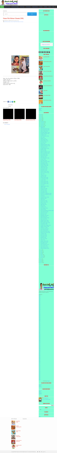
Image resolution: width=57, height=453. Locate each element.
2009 (39, 362)
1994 (39, 346)
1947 (39, 297)
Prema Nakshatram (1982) (45, 157)
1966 (39, 317)
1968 (39, 319)
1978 (39, 329)
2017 (41, 262)
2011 (39, 364)
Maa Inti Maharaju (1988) (45, 136)
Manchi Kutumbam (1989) (45, 217)
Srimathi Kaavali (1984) (44, 181)
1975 (39, 326)
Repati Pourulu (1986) (44, 201)
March (42, 254)
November (42, 122)
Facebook (40, 108)
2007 (39, 360)
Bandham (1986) (43, 149)
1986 (39, 338)
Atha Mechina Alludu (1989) (45, 231)
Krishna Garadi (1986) (44, 155)
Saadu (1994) (43, 199)
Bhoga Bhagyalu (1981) (44, 164)
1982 (39, 333)
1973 (39, 324)
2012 (39, 365)
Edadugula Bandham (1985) (45, 144)
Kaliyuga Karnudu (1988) (44, 220)
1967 (39, 318)
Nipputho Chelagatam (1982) (45, 151)
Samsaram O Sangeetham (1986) (46, 193)
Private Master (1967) (44, 245)
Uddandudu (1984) (44, 156)
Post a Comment (7, 124)
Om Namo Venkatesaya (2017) (47, 61)
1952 (39, 302)
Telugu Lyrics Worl (45, 44)
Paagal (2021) (43, 127)
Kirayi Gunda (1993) (44, 219)
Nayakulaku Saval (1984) (45, 215)
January (42, 257)
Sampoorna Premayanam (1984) (46, 194)
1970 (39, 321)
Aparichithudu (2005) (46, 56)
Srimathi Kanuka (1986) (44, 177)
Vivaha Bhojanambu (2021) (45, 128)
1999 (39, 351)
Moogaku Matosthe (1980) (45, 133)
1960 (39, 311)
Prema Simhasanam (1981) (45, 153)
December (42, 121)
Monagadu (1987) (43, 134)
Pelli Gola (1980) (43, 209)
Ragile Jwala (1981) (44, 204)
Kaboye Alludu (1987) (44, 139)
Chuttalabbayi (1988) (44, 162)
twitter (40, 391)
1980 (39, 331)
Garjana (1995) (43, 143)
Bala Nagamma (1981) (44, 242)
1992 (39, 344)
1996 (39, 348)
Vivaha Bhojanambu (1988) (45, 129)
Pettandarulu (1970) (44, 243)
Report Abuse (41, 104)
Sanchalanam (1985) (44, 192)
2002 (39, 354)
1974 (39, 325)
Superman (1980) (43, 176)
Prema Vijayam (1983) (44, 208)
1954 (39, 304)
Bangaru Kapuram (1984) (45, 221)
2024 (41, 116)
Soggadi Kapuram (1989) (45, 186)
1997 (39, 349)
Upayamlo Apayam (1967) (45, 248)
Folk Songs (22, 6)
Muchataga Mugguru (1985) (45, 132)
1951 (39, 301)
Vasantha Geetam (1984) (45, 171)
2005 (39, 357)
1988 (39, 340)
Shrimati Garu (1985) (44, 188)
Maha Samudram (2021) (44, 247)
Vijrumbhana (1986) (44, 170)
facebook (40, 390)
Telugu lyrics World (19, 451)
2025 (41, 115)
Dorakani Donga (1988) (44, 165)
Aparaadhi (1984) (43, 237)
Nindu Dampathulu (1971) (45, 244)
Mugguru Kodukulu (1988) (45, 226)
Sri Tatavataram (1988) (44, 178)
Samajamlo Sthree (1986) (45, 197)
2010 (39, 363)
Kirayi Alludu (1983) (44, 160)
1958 (39, 308)
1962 (39, 313)
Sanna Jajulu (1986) (44, 190)
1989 (39, 341)
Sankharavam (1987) (44, 212)
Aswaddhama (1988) (44, 223)
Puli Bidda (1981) (43, 206)
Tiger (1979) (42, 173)
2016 (39, 369)
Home (2, 6)
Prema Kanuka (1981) (44, 154)
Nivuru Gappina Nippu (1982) (45, 222)
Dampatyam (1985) (44, 236)
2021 (41, 120)
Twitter (40, 109)
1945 (39, 295)
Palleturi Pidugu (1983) (44, 131)
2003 (39, 355)
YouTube (40, 110)
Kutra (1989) (43, 137)
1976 (39, 327)
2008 (39, 361)
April (41, 253)
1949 (39, 299)
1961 (39, 312)
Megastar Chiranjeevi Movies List (48, 85)
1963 (39, 314)
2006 (39, 358)
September (42, 125)
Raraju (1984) (43, 205)
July (41, 249)
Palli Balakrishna (45, 397)
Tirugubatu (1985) (43, 175)
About (50, 6)
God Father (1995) (43, 142)
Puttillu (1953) (43, 239)
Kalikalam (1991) (43, 138)
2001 (39, 353)
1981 (39, 332)
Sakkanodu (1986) (43, 198)
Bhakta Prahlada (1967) (47, 66)
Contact (40, 6)
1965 (39, 316)
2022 (41, 119)
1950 (39, 300)
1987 (39, 339)
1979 (39, 330)
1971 (39, 322)
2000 (39, 352)
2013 (39, 366)
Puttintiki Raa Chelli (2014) (47, 80)
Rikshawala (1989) (43, 214)
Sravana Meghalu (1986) (44, 183)
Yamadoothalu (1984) (44, 167)
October (42, 124)
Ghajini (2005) (45, 90)
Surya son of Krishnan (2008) (47, 71)
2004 (39, 356)
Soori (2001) (43, 184)
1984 (39, 336)
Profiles (45, 6)
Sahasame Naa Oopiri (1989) (45, 232)
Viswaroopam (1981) (44, 169)
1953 (39, 303)
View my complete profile (46, 399)
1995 (39, 347)
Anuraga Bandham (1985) (45, 148)
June (41, 251)
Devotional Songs (15, 6)
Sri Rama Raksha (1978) (44, 182)
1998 (39, 350)
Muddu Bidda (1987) (44, 216)
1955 (39, 305)
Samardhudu (43, 195)
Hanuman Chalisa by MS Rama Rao (48, 76)
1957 (39, 307)
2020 (41, 258)
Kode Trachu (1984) (44, 238)
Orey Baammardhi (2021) (45, 228)
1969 (39, 320)
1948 (39, 298)
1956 (39, 306)
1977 (39, 328)
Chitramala (28, 6)
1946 (39, 296)
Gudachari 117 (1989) (44, 227)
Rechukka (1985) (43, 203)
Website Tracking (41, 12)
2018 (41, 261)
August (42, 126)
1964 (39, 315)
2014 (39, 367)
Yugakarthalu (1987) (44, 166)
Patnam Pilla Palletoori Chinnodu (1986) (13, 18)
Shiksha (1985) (43, 187)
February (42, 256)
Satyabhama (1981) (44, 189)
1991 (39, 343)
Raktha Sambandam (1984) (45, 161)
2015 (39, 368)
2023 (41, 118)
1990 (39, 342)
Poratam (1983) (43, 159)
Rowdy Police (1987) (44, 200)
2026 (41, 114)
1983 (39, 335)
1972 (39, 323)
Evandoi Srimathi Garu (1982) (45, 145)
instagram (40, 392)
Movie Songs (7, 6)
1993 (39, 345)
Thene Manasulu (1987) (44, 211)
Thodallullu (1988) (43, 233)
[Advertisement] (20, 31)
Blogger (48, 380)
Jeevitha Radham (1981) (44, 140)
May (41, 252)
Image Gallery (35, 6)
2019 (41, 260)
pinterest (40, 393)
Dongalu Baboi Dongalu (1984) (46, 225)
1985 (39, 337)
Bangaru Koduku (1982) (44, 241)
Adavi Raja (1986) (43, 150)
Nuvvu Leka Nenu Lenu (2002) (47, 100)
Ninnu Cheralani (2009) (44, 230)
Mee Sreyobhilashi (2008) (47, 95)
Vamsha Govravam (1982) (45, 172)
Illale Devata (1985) (44, 234)
